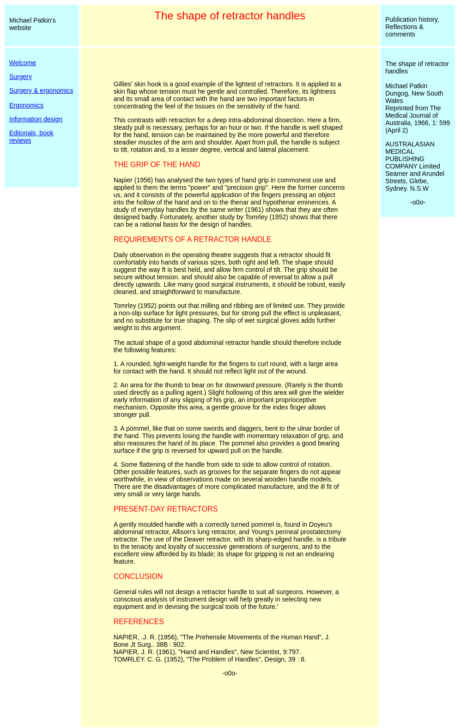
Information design (35, 119)
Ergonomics (26, 105)
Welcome (22, 62)
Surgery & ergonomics (41, 90)
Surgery (20, 76)
